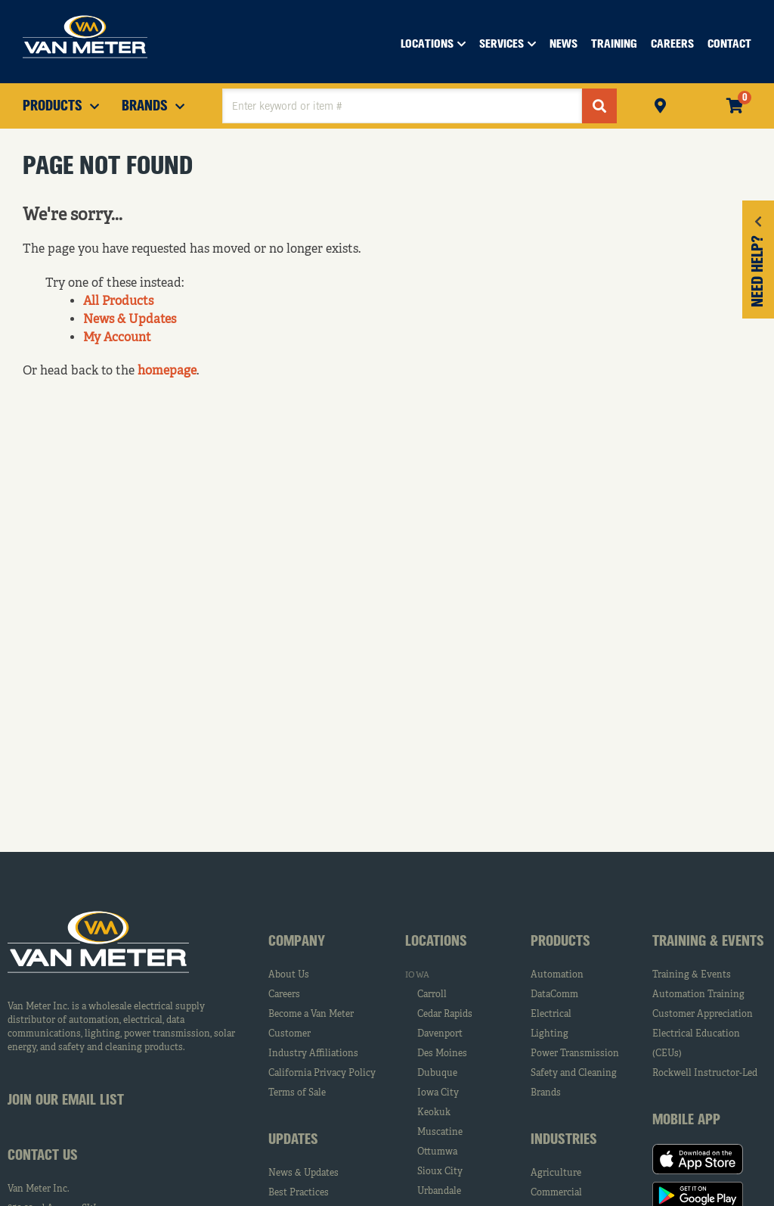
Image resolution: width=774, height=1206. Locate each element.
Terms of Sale (297, 1093)
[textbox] (402, 106)
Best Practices (298, 1193)
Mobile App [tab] (686, 1120)
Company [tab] (296, 942)
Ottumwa (437, 1152)
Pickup (660, 104)
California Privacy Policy (322, 1073)
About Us (288, 975)
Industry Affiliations (313, 1053)
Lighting (549, 1034)
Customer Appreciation (702, 1014)
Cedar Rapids (444, 1014)
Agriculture (556, 1173)
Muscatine (440, 1132)
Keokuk (433, 1112)
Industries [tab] (564, 1140)
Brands (546, 1093)
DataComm (554, 994)
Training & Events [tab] (708, 942)
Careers (284, 994)
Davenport (440, 1034)
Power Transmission (575, 1053)
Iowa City (438, 1093)
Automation (557, 975)
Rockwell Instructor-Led (704, 1073)
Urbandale (439, 1191)
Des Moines (442, 1053)
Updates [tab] (293, 1140)
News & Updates (129, 320)
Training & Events (691, 975)
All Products (118, 302)
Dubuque (437, 1073)
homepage (167, 371)
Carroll (432, 994)
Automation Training (698, 994)
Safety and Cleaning (574, 1073)
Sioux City (440, 1171)
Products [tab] (560, 942)
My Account (117, 338)
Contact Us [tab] (43, 1156)
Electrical (551, 1014)
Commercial (556, 1193)
